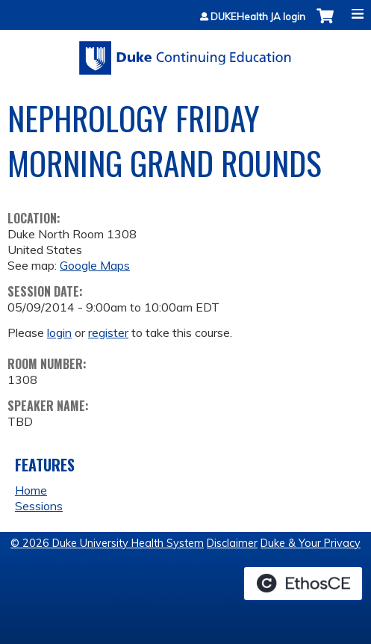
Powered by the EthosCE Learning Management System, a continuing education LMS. (303, 583)
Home (31, 490)
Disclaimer (232, 543)
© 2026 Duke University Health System (107, 543)
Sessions (39, 505)
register (108, 332)
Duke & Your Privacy (311, 543)
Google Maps (95, 265)
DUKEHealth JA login (258, 17)
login (59, 332)
